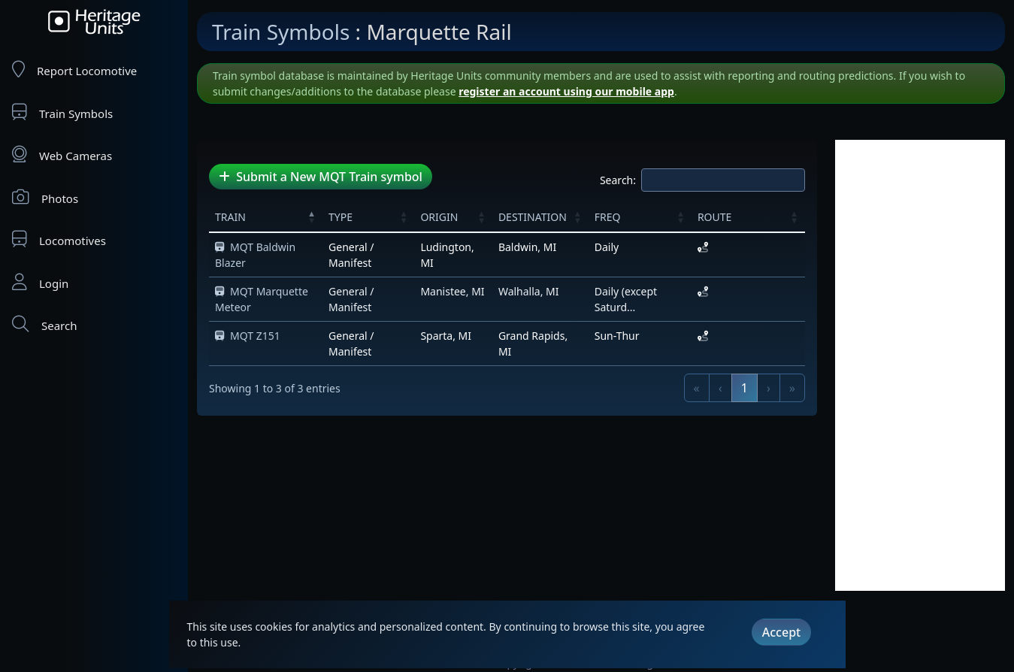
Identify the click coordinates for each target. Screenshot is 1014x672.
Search (44, 324)
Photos (45, 197)
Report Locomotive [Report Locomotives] (74, 69)
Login (40, 282)
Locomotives (59, 239)
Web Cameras (62, 154)
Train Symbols (62, 112)
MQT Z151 (247, 335)
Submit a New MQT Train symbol (320, 176)
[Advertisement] (920, 365)
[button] (311, 216)
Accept (781, 632)
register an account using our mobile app (566, 91)
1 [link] (744, 388)
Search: (618, 180)
